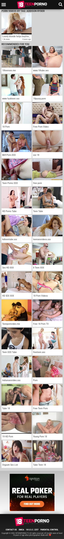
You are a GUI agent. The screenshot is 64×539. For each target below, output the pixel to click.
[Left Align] (4, 4)
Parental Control (49, 530)
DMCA (21, 530)
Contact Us (11, 530)
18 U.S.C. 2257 (32, 530)
